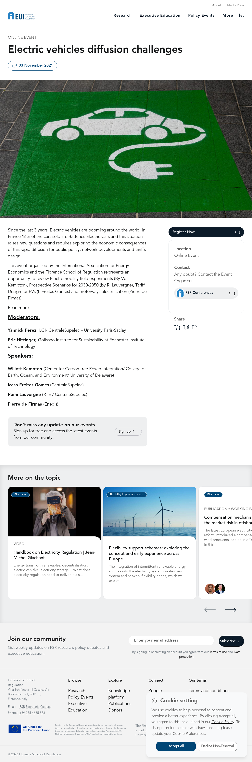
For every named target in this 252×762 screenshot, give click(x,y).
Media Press (235, 5)
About (216, 5)
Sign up (128, 431)
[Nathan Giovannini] (210, 588)
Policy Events (201, 16)
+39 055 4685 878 (32, 713)
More (227, 16)
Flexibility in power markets (127, 494)
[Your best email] (171, 640)
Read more (18, 308)
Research (123, 16)
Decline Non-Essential (217, 746)
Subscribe (231, 641)
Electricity (20, 494)
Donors (115, 710)
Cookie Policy (222, 722)
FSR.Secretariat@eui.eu (35, 707)
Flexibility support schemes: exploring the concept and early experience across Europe (149, 553)
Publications (119, 704)
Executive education (160, 16)
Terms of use (218, 652)
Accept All (176, 746)
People (155, 691)
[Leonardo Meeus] (219, 588)
